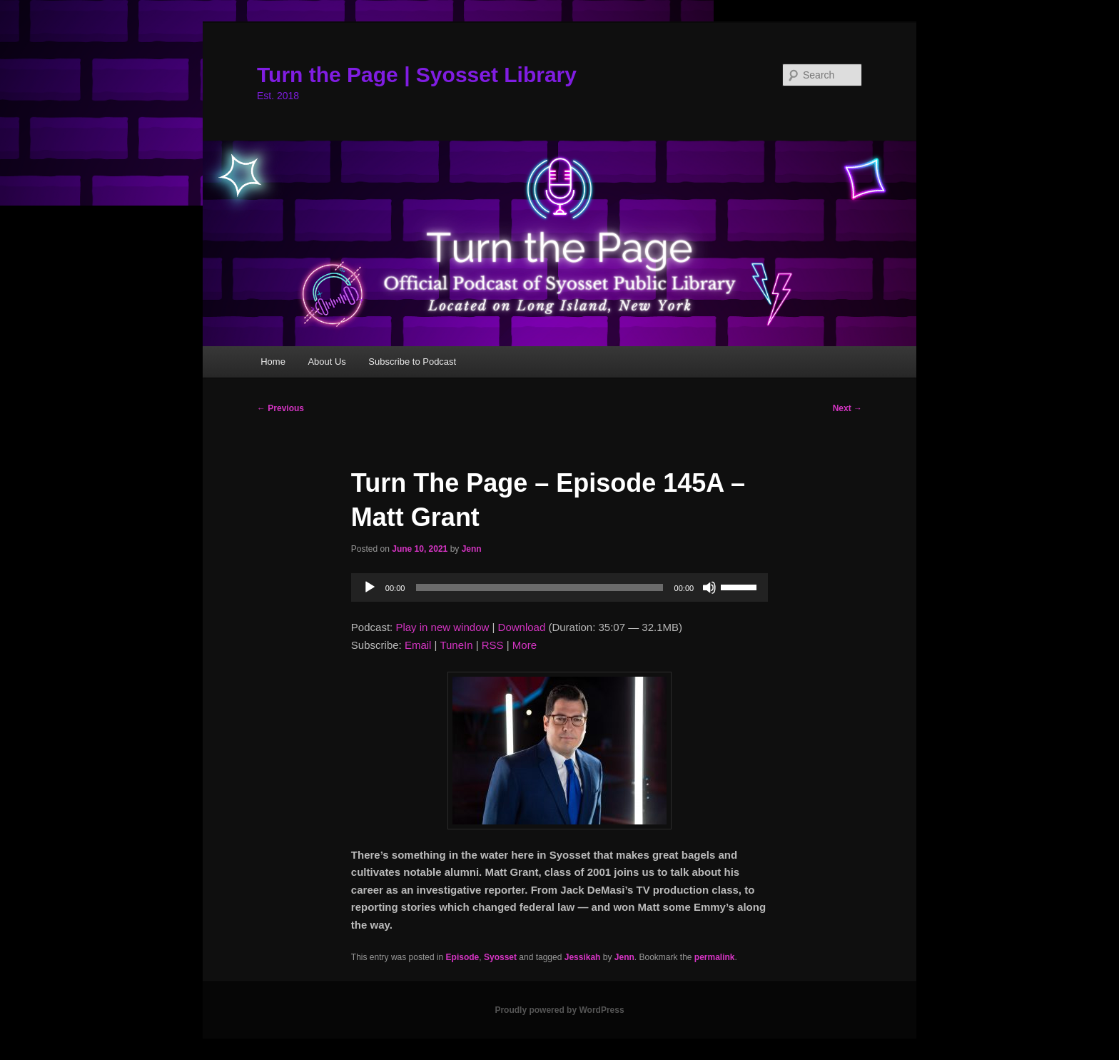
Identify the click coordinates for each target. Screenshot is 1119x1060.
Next (847, 408)
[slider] (539, 587)
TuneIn (456, 645)
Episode (463, 957)
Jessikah (582, 957)
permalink (714, 957)
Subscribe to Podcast (412, 361)
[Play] (370, 587)
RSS (493, 645)
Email (418, 645)
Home (272, 361)
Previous (280, 408)
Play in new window (442, 627)
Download (522, 627)
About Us (326, 361)
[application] (559, 587)
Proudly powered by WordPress (559, 1010)
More (524, 645)
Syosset (500, 957)
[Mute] (709, 587)
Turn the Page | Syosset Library (417, 74)
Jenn (472, 549)
